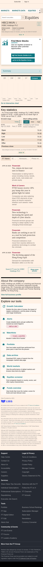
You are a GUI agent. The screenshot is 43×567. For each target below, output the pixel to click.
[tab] (6, 159)
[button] (2, 6)
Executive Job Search (9, 499)
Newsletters (26, 518)
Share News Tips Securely (11, 484)
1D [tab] (4, 78)
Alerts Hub (5, 522)
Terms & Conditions (29, 457)
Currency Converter (29, 522)
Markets (5, 11)
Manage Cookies (28, 468)
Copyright (25, 472)
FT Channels (27, 491)
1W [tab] (11, 78)
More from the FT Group (10, 544)
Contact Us (5, 461)
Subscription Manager (30, 511)
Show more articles (34, 270)
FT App (3, 511)
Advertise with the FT (30, 484)
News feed (26, 515)
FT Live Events (6, 530)
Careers (4, 472)
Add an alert (13, 326)
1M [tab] (19, 78)
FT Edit (3, 518)
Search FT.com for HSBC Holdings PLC (15, 270)
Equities (32, 11)
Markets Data (18, 11)
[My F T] (40, 6)
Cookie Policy (27, 464)
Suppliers (4, 476)
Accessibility (5, 468)
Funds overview (14, 388)
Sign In (26, 1)
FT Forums (5, 534)
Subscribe (17, 1)
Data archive (12, 355)
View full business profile (11, 295)
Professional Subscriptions (11, 491)
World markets (13, 366)
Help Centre (5, 457)
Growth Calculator (15, 306)
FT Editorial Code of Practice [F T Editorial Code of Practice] (27, 558)
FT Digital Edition (7, 515)
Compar (36, 78)
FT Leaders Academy (9, 538)
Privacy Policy (27, 461)
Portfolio (11, 344)
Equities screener (15, 377)
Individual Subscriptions (10, 488)
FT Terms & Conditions (33, 405)
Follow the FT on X (29, 488)
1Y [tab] (26, 78)
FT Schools (26, 495)
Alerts (9, 319)
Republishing (6, 495)
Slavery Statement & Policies (32, 476)
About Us (4, 464)
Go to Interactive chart (10, 103)
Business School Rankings (32, 507)
